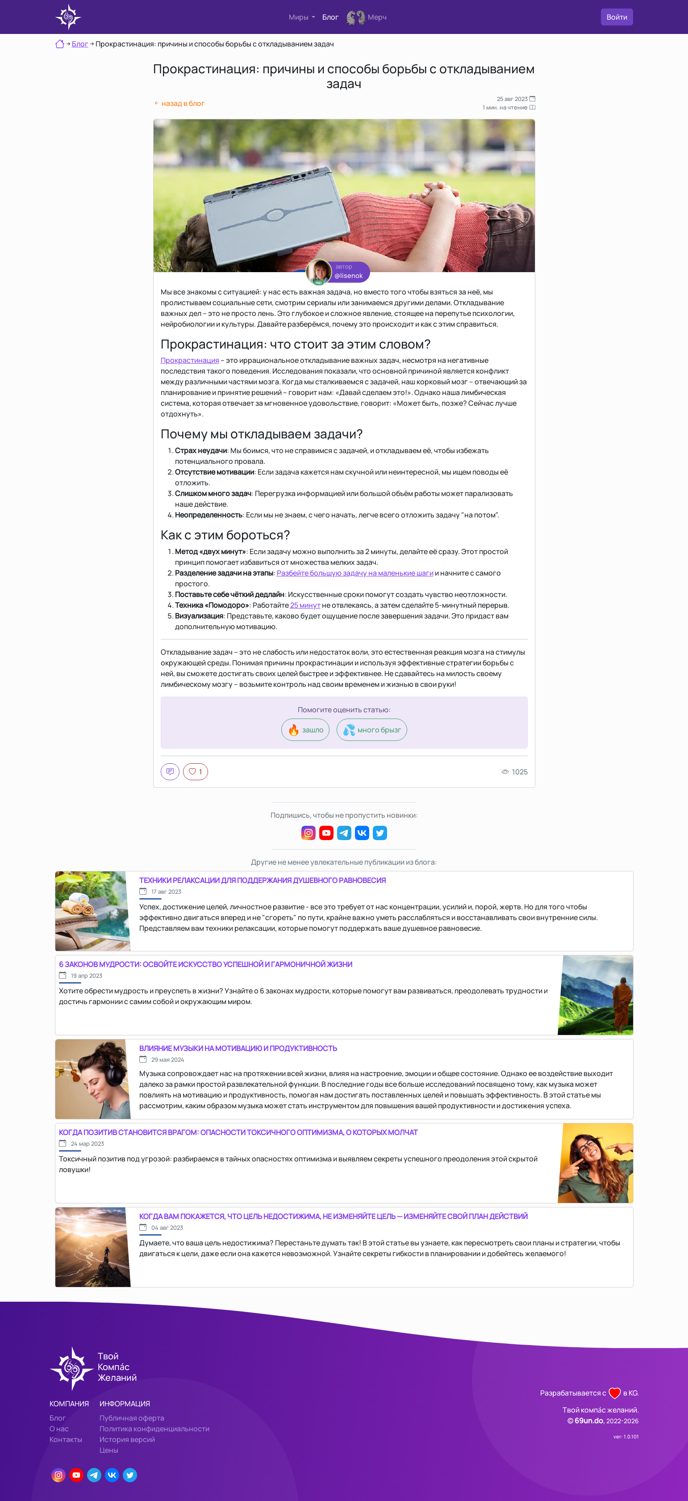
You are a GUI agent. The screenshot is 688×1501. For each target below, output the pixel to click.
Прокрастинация (190, 360)
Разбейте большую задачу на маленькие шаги (355, 573)
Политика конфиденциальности (154, 1429)
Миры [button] (299, 17)
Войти (617, 17)
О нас (59, 1429)
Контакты (66, 1439)
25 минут (305, 605)
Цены (109, 1450)
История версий (127, 1439)
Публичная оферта (132, 1418)
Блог (330, 17)
